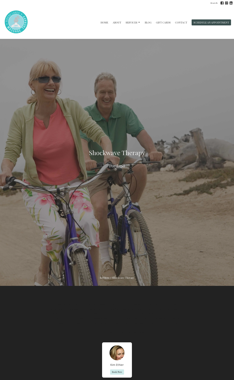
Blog (148, 22)
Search (214, 3)
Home (104, 22)
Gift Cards (163, 22)
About (117, 22)
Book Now (117, 371)
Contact (181, 22)
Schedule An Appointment (211, 22)
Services (133, 22)
